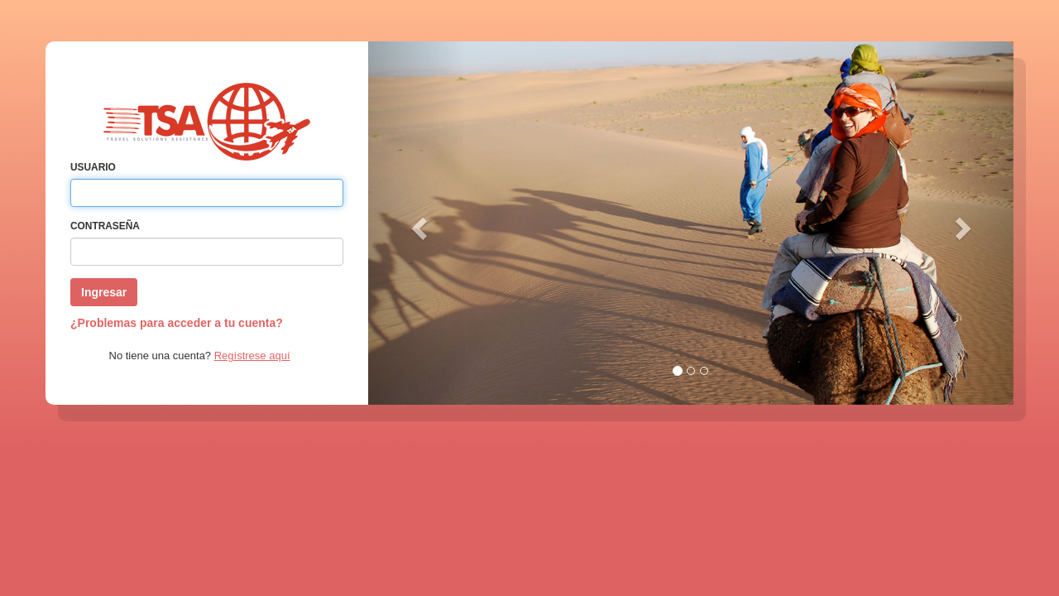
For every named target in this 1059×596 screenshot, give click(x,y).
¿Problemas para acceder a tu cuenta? (176, 322)
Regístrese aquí (252, 355)
